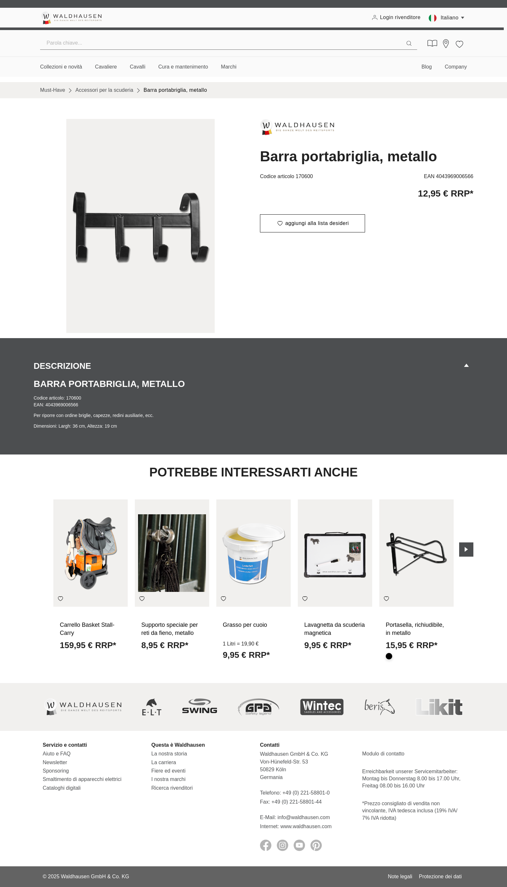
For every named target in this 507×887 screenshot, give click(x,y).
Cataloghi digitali (62, 788)
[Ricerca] (409, 43)
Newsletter (55, 762)
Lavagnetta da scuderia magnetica (334, 629)
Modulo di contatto (383, 753)
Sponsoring (56, 771)
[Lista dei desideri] (459, 43)
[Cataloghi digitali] (432, 43)
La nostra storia (169, 753)
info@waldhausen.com (303, 817)
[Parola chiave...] (220, 43)
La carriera (163, 762)
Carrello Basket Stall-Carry (87, 629)
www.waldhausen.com (305, 826)
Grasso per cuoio (245, 625)
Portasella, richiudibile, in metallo (415, 629)
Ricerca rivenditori (172, 788)
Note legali (400, 876)
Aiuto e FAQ (56, 753)
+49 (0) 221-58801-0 (305, 793)
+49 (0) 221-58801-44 (298, 802)
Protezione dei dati (440, 876)
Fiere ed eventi (168, 771)
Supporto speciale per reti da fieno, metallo (169, 629)
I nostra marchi (168, 779)
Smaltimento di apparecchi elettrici (82, 779)
